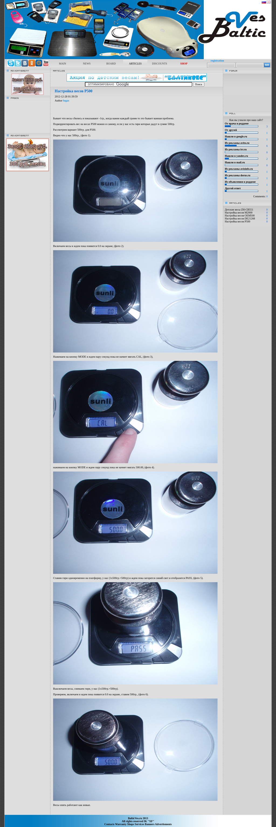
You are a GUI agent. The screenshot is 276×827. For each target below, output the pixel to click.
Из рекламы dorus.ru (237, 175)
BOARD (111, 63)
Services (140, 824)
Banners (150, 824)
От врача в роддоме (237, 123)
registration (217, 60)
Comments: (260, 196)
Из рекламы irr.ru (236, 149)
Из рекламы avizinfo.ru (239, 168)
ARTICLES (135, 63)
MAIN (62, 63)
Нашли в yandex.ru (236, 155)
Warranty (121, 824)
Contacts (109, 824)
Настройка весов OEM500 (240, 215)
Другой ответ (233, 188)
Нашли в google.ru (236, 136)
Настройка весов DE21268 (240, 218)
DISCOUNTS (159, 63)
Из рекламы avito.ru (237, 142)
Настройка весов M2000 (239, 212)
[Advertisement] (137, 812)
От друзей (231, 129)
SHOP (183, 63)
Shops (131, 824)
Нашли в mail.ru (235, 162)
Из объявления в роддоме (240, 181)
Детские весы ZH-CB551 (239, 209)
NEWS (87, 63)
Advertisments (163, 824)
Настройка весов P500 (237, 221)
